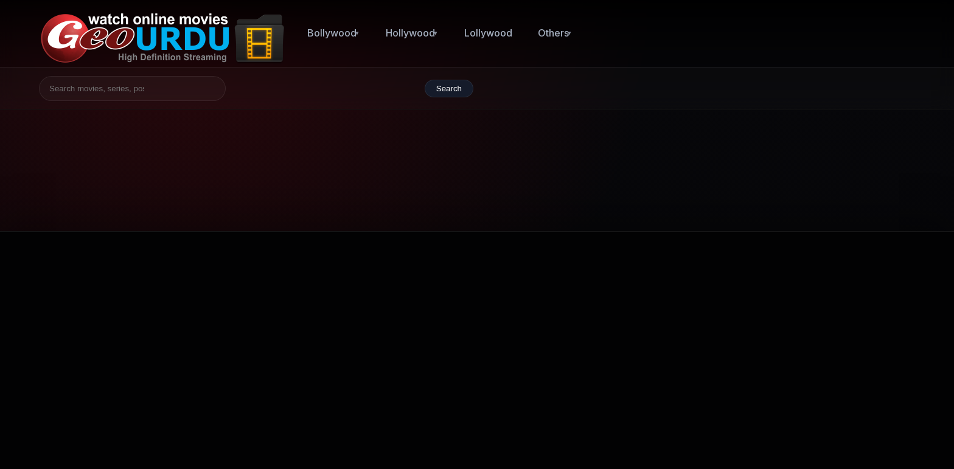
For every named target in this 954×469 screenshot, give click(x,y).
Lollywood (488, 33)
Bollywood (332, 33)
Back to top (880, 435)
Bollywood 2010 (641, 371)
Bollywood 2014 (547, 371)
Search (449, 88)
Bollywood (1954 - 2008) (566, 335)
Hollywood (410, 33)
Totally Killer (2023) (766, 301)
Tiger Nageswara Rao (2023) (787, 340)
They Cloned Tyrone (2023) (784, 378)
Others (553, 33)
